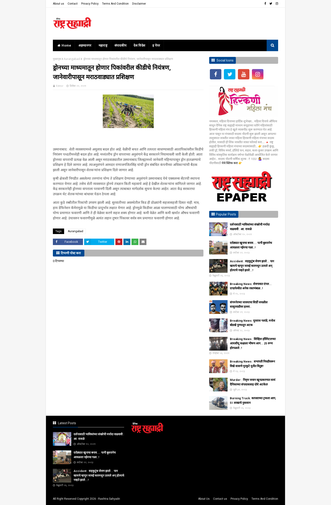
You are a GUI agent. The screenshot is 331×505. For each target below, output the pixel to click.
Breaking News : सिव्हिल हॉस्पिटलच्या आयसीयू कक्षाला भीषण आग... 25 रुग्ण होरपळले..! (253, 343)
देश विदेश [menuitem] (139, 45)
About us (58, 3)
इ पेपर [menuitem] (156, 45)
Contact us (220, 498)
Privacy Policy (90, 3)
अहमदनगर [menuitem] (84, 45)
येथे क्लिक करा (230, 163)
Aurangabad (72, 59)
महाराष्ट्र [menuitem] (103, 45)
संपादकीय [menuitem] (120, 45)
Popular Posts (226, 214)
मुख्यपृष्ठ (57, 59)
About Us (204, 498)
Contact (73, 3)
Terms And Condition (115, 3)
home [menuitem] (63, 45)
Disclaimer (139, 3)
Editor (59, 85)
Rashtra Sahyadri (109, 498)
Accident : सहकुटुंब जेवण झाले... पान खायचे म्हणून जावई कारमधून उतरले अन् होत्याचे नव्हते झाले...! (252, 265)
